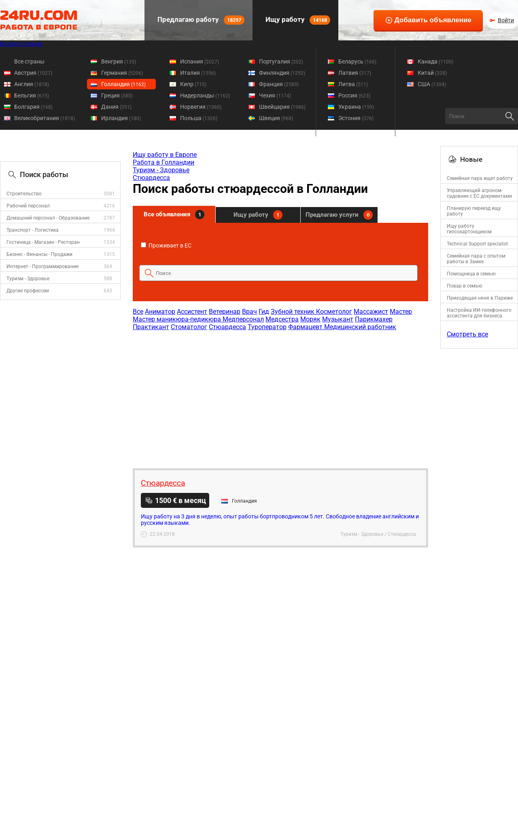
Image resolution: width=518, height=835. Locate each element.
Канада (435, 61)
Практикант (151, 327)
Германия (122, 73)
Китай (432, 73)
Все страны (29, 61)
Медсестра (282, 319)
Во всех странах (21, 43)
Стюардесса (151, 178)
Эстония (356, 118)
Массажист (371, 311)
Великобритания (44, 118)
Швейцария (282, 107)
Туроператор (267, 327)
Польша (198, 118)
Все (138, 311)
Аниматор (160, 311)
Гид (264, 311)
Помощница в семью (471, 274)
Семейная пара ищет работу (480, 178)
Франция (279, 84)
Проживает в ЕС (166, 245)
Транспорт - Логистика (32, 230)
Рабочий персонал (28, 206)
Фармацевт (306, 327)
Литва (353, 84)
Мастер (401, 311)
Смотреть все (467, 334)
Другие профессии (27, 291)
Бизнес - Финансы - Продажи (39, 254)
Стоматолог (189, 327)
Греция (117, 95)
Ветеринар (224, 311)
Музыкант (337, 319)
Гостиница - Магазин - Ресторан (43, 242)
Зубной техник (293, 311)
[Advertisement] (280, 395)
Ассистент (192, 311)
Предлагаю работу (200, 20)
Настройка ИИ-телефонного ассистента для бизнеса (479, 313)
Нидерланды (205, 95)
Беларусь (357, 61)
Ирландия (121, 118)
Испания (199, 61)
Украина (356, 107)
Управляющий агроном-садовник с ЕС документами (479, 193)
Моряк (310, 319)
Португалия (281, 61)
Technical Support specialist (477, 244)
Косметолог (334, 311)
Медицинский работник (360, 327)
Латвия (354, 73)
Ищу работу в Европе (165, 155)
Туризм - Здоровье (27, 278)
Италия (198, 73)
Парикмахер (374, 319)
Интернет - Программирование (42, 266)
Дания (116, 107)
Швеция (276, 118)
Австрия (33, 73)
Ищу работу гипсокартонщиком (469, 229)
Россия (354, 95)
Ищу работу (297, 20)
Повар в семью (464, 286)
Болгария (33, 107)
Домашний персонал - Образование (47, 218)
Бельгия (31, 95)
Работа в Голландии (163, 162)
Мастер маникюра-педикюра (178, 319)
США (432, 84)
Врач (249, 311)
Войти (506, 20)
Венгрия (118, 61)
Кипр (193, 84)
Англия (31, 84)
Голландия (123, 84)
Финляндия (282, 73)
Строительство (24, 194)
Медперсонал (243, 319)
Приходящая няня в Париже (480, 298)
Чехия (275, 95)
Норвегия (200, 107)
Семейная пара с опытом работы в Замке (476, 258)
